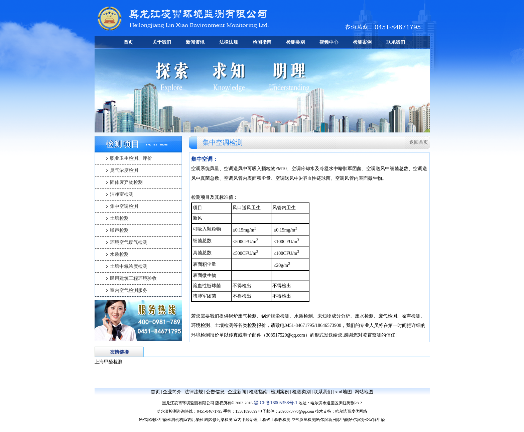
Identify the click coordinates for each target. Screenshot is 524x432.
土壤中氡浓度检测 (128, 266)
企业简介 (172, 391)
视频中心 (328, 42)
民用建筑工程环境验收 (133, 278)
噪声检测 (119, 230)
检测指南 (262, 42)
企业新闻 (237, 391)
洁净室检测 (121, 194)
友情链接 (119, 352)
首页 (128, 42)
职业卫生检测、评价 (131, 158)
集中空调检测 (124, 206)
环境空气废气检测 (128, 242)
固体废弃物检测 (126, 182)
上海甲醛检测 (109, 361)
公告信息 (215, 391)
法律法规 (228, 42)
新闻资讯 (195, 42)
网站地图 (364, 391)
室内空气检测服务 (128, 290)
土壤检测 (119, 218)
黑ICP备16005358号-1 (275, 402)
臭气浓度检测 (124, 170)
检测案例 (362, 42)
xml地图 (343, 391)
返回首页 (418, 142)
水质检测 (119, 254)
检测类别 (295, 42)
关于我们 (161, 42)
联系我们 (395, 42)
